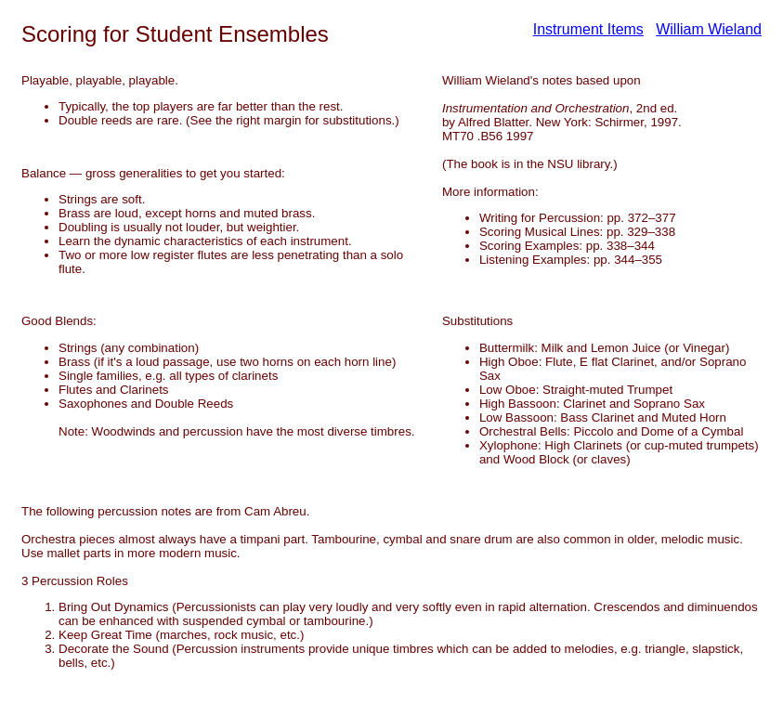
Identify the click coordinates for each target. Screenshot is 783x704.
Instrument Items (588, 29)
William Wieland (709, 29)
